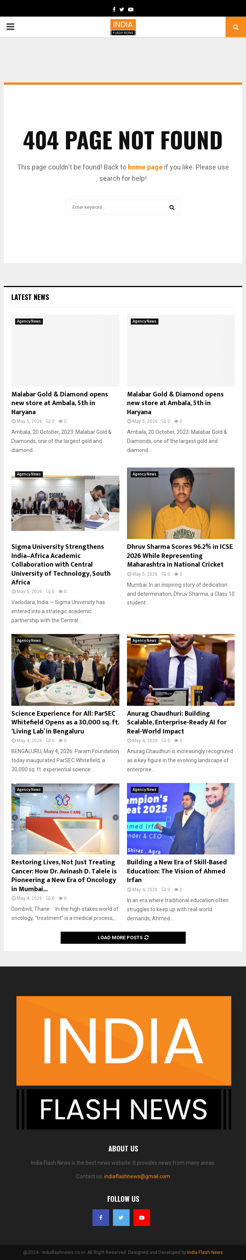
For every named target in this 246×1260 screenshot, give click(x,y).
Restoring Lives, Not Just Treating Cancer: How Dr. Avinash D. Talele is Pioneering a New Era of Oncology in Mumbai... (64, 876)
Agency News (29, 321)
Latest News (30, 297)
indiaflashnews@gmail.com (137, 1176)
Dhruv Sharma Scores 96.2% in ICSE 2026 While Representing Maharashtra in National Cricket (180, 555)
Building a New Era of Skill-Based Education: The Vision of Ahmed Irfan (177, 871)
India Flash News (205, 1252)
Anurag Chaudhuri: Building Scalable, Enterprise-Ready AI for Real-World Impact (177, 722)
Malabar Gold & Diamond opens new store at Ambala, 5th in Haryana (59, 403)
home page (145, 167)
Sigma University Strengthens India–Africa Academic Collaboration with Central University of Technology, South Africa (61, 564)
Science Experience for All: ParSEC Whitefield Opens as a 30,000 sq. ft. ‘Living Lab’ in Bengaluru (65, 722)
